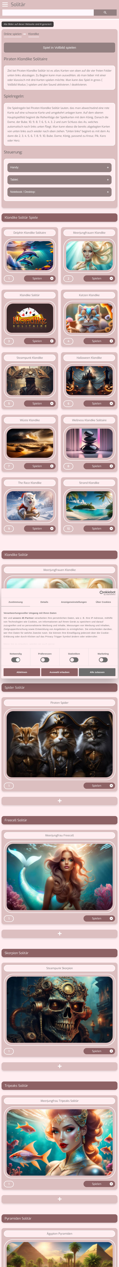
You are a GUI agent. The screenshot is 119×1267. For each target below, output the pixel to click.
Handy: (14, 167)
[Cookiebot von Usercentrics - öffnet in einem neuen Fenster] (101, 593)
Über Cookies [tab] (103, 602)
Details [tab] (44, 602)
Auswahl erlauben (59, 672)
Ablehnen (22, 672)
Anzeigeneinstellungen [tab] (74, 602)
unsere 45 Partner (23, 617)
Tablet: (14, 179)
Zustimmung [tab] (16, 602)
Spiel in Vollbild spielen (59, 47)
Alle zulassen (97, 672)
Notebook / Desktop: (22, 191)
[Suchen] (48, 12)
